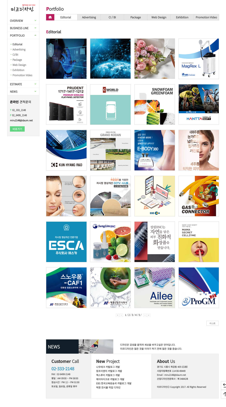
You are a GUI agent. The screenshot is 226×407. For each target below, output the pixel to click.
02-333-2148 (62, 368)
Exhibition (18, 70)
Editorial (17, 44)
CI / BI (112, 17)
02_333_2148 (18, 110)
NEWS (13, 91)
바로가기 (17, 129)
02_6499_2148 (18, 115)
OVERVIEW (16, 21)
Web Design (19, 65)
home (50, 17)
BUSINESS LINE (19, 28)
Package (17, 59)
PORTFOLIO (17, 35)
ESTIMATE (16, 84)
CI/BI (15, 54)
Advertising (19, 49)
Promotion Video (22, 75)
